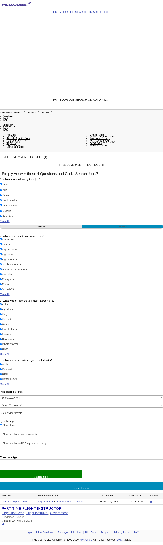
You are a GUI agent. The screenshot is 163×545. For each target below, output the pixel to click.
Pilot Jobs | (93, 532)
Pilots (22, 113)
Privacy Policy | (124, 532)
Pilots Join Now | (47, 532)
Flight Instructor (45, 501)
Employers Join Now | (71, 532)
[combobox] (81, 397)
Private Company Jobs (103, 141)
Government (78, 501)
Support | (107, 532)
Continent (122, 226)
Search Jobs (11, 113)
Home (2, 113)
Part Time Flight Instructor (14, 501)
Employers (34, 113)
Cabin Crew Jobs (99, 145)
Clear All (5, 221)
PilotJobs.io (85, 539)
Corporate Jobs (15, 146)
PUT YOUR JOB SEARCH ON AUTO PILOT (81, 12)
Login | (30, 532)
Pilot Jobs (47, 113)
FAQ (5, 120)
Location (41, 226)
